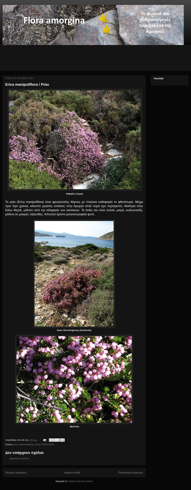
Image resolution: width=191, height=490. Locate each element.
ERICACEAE (48, 444)
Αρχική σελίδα (72, 472)
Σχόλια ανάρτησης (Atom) (80, 481)
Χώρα (38, 444)
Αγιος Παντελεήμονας (23, 444)
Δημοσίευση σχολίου (19, 458)
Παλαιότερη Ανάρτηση (130, 472)
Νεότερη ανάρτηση (16, 472)
